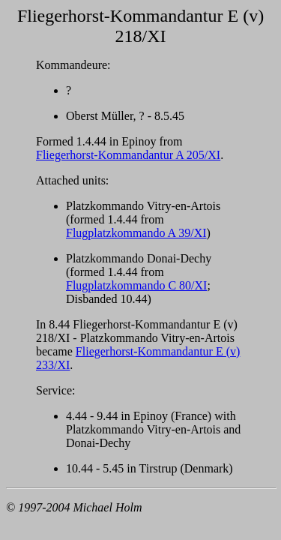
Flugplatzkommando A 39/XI (136, 232)
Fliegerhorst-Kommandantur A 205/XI (128, 154)
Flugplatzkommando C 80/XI (136, 285)
